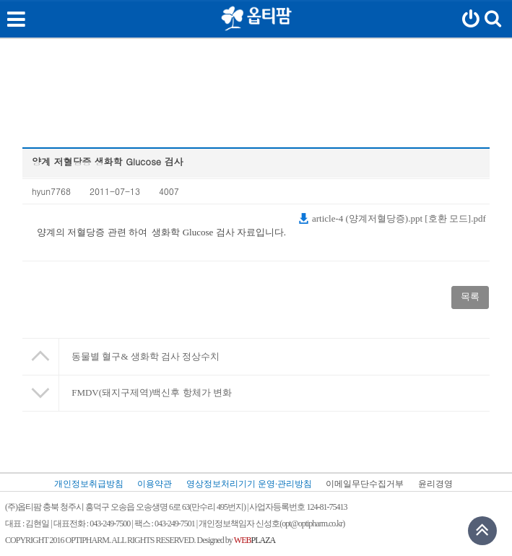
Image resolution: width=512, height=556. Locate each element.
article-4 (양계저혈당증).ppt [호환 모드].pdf (392, 218)
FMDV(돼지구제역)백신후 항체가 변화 (151, 392)
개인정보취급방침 (88, 484)
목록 (470, 296)
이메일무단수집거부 (365, 484)
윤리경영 (435, 484)
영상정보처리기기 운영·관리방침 (249, 484)
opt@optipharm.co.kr (312, 523)
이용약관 (154, 484)
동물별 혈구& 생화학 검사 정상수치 (145, 356)
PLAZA (254, 540)
